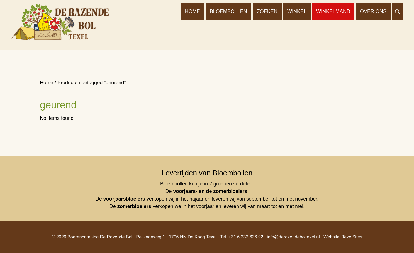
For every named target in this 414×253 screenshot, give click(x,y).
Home (46, 82)
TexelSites (352, 237)
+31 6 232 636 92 (245, 237)
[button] (397, 11)
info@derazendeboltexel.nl (293, 237)
